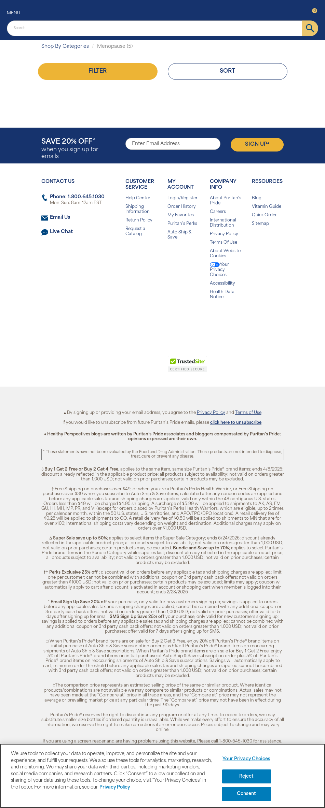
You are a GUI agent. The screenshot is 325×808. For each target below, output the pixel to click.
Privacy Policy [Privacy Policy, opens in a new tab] (114, 787)
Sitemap (260, 224)
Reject (246, 776)
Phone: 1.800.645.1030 (77, 197)
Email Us (60, 217)
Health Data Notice (222, 294)
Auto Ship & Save (179, 235)
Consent (246, 794)
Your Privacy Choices (219, 269)
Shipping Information (137, 209)
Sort (227, 71)
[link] (134, 368)
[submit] (310, 28)
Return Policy (138, 220)
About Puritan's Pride (225, 200)
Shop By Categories (65, 46)
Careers (218, 212)
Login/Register (182, 198)
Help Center (137, 198)
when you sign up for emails (69, 149)
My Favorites (180, 215)
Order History (181, 207)
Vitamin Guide (266, 207)
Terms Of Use (223, 243)
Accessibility (222, 284)
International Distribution (223, 223)
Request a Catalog (135, 231)
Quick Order (264, 215)
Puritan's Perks (182, 224)
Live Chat (61, 231)
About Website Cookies (225, 253)
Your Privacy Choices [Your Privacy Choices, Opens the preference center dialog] (246, 759)
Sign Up (257, 144)
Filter (98, 71)
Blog (256, 198)
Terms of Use (248, 413)
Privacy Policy (224, 234)
